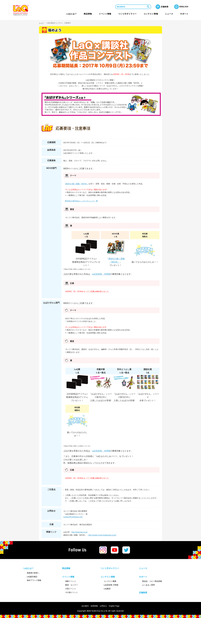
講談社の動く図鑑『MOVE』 (77, 184)
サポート (184, 14)
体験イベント (70, 581)
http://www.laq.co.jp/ (80, 532)
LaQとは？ (72, 14)
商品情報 (88, 14)
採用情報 (94, 606)
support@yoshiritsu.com (73, 517)
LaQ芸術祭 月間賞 (111, 585)
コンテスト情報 (151, 14)
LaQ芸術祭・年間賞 (101, 274)
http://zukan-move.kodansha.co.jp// (102, 535)
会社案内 (85, 606)
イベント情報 (105, 14)
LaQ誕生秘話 (32, 577)
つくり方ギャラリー (127, 14)
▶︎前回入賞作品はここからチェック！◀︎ (81, 201)
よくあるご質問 (148, 585)
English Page (114, 606)
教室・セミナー (71, 585)
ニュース (169, 14)
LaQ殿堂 (107, 589)
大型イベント (70, 589)
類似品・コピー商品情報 (152, 581)
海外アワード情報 (34, 580)
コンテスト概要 (110, 581)
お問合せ (103, 606)
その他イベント (71, 592)
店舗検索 (143, 592)
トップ (41, 23)
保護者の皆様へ (33, 573)
